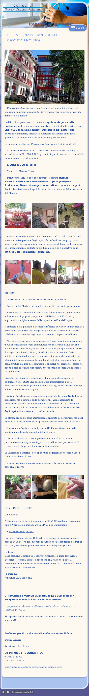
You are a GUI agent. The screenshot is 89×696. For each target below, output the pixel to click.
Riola (68, 559)
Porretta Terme (25, 559)
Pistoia (30, 531)
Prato (22, 531)
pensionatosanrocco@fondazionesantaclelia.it (36, 667)
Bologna (13, 514)
